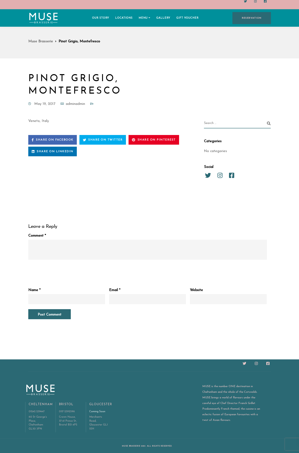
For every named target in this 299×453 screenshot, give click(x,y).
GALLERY (163, 18)
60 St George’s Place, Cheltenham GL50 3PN (38, 423)
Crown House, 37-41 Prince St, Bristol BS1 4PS (68, 421)
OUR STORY (100, 18)
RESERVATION (251, 18)
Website (196, 290)
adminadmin (75, 104)
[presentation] (58, 271)
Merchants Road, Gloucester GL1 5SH (98, 423)
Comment (37, 236)
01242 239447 (37, 411)
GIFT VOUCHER (187, 18)
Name (34, 290)
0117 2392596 (67, 411)
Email (114, 290)
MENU (143, 18)
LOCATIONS (124, 18)
